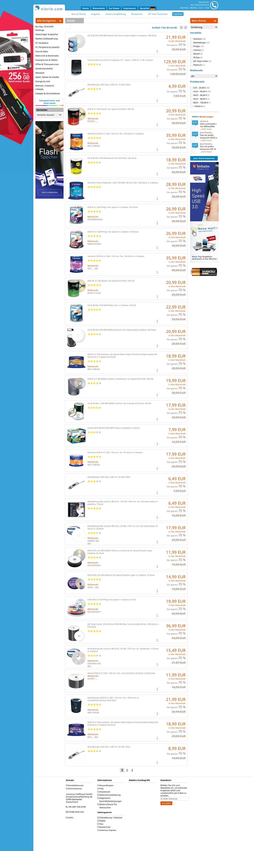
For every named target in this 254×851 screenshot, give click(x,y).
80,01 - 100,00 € (200, 102)
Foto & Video (41, 51)
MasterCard (104, 827)
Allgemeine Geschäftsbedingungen (110, 800)
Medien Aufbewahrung (46, 38)
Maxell (196, 53)
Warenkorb (99, 8)
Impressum (129, 8)
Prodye (197, 46)
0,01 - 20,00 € (200, 87)
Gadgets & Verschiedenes (47, 93)
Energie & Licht (42, 81)
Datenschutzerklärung (109, 795)
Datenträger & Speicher (46, 34)
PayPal (101, 820)
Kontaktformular (75, 785)
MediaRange (199, 42)
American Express (107, 830)
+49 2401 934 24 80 (76, 806)
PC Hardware (41, 42)
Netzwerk (39, 72)
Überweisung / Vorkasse (110, 817)
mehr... (70, 817)
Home (85, 8)
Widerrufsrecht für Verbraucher (107, 806)
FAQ (100, 788)
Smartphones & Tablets (46, 60)
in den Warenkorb (177, 41)
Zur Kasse (114, 8)
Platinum (197, 65)
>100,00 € (197, 106)
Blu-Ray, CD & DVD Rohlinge (44, 28)
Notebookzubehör (44, 68)
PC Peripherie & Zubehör (47, 47)
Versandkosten (105, 785)
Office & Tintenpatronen (47, 64)
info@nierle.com (75, 811)
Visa (100, 824)
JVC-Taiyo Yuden (200, 61)
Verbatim (198, 39)
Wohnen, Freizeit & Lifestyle (44, 87)
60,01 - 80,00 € (200, 99)
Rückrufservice (74, 788)
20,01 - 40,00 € (200, 91)
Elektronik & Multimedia (47, 55)
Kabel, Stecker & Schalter (47, 77)
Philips (196, 57)
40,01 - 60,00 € (200, 95)
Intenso (196, 50)
